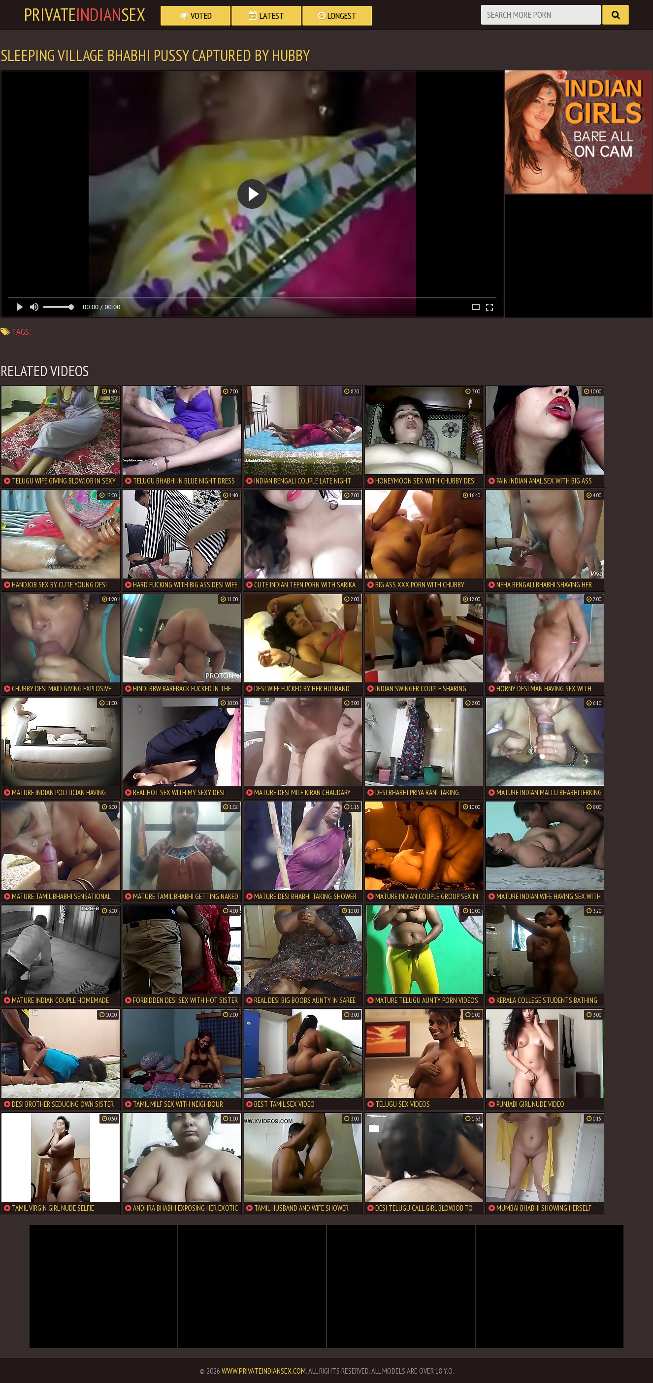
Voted (196, 15)
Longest (337, 15)
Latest (266, 15)
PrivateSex (84, 15)
